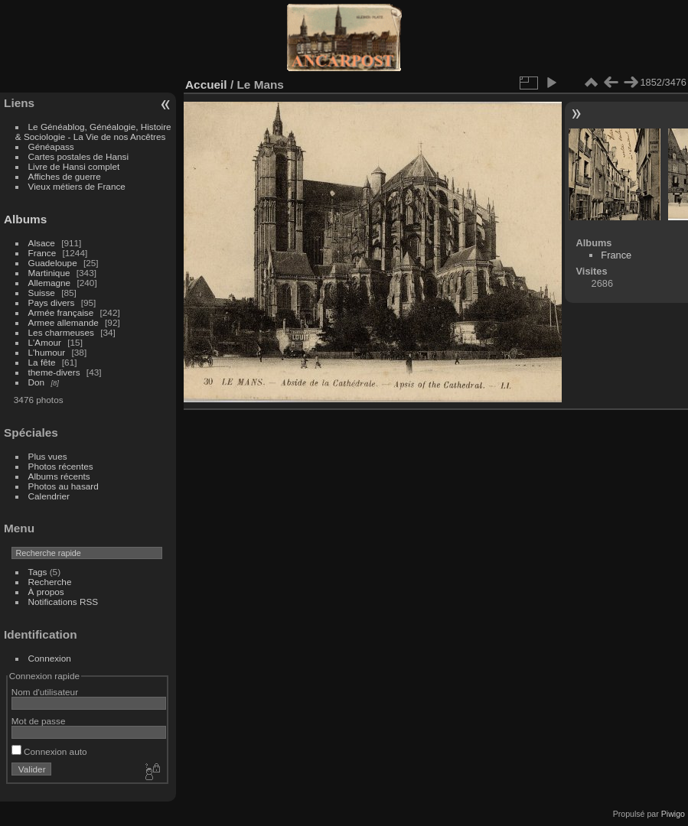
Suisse (41, 293)
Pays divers (51, 302)
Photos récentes (60, 466)
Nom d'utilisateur (44, 692)
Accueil (206, 84)
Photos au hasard (63, 486)
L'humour (47, 352)
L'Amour (44, 342)
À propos (46, 592)
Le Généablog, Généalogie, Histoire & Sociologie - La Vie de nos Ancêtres (93, 131)
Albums (25, 219)
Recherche (50, 582)
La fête (42, 362)
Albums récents (59, 476)
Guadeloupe (52, 263)
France (42, 253)
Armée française (61, 312)
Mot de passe (38, 721)
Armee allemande (63, 322)
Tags (37, 572)
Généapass (51, 146)
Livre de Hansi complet (74, 166)
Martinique (49, 273)
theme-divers (54, 372)
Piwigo (673, 813)
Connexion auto (49, 751)
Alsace (41, 243)
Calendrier (49, 496)
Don (36, 382)
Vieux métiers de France (77, 186)
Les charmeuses (61, 332)
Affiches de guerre (64, 176)
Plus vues (47, 456)
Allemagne (49, 283)
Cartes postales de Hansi (78, 156)
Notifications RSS (63, 601)
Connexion (49, 658)
